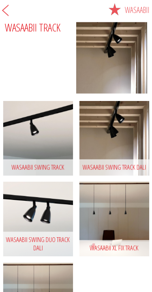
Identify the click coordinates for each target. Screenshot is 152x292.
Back (5, 10)
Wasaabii (129, 9)
